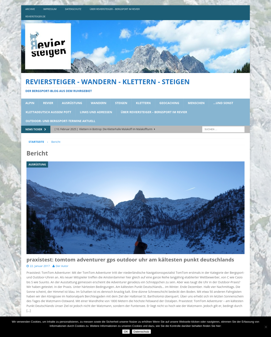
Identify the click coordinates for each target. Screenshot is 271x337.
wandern (98, 103)
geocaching (169, 103)
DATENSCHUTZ (73, 9)
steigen (121, 103)
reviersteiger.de (35, 16)
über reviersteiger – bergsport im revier (115, 9)
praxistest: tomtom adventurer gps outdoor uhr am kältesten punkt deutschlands (130, 259)
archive (30, 9)
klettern (143, 103)
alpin (29, 103)
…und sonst (223, 103)
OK (126, 331)
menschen (196, 103)
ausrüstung (72, 103)
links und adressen (96, 112)
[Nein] (266, 327)
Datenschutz (141, 331)
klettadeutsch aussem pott (48, 112)
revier (48, 103)
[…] (28, 310)
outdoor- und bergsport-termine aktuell (60, 121)
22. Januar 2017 (40, 266)
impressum (50, 9)
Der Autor (62, 266)
